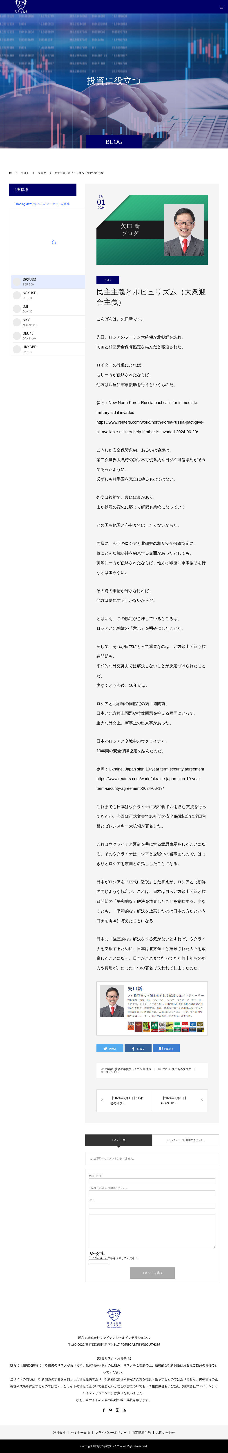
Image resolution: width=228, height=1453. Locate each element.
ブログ (108, 279)
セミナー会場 (80, 1432)
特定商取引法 (141, 1432)
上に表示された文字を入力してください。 (114, 1258)
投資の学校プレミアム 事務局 (133, 1069)
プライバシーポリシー (111, 1432)
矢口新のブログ (181, 1069)
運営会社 (59, 1432)
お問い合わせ (165, 1432)
